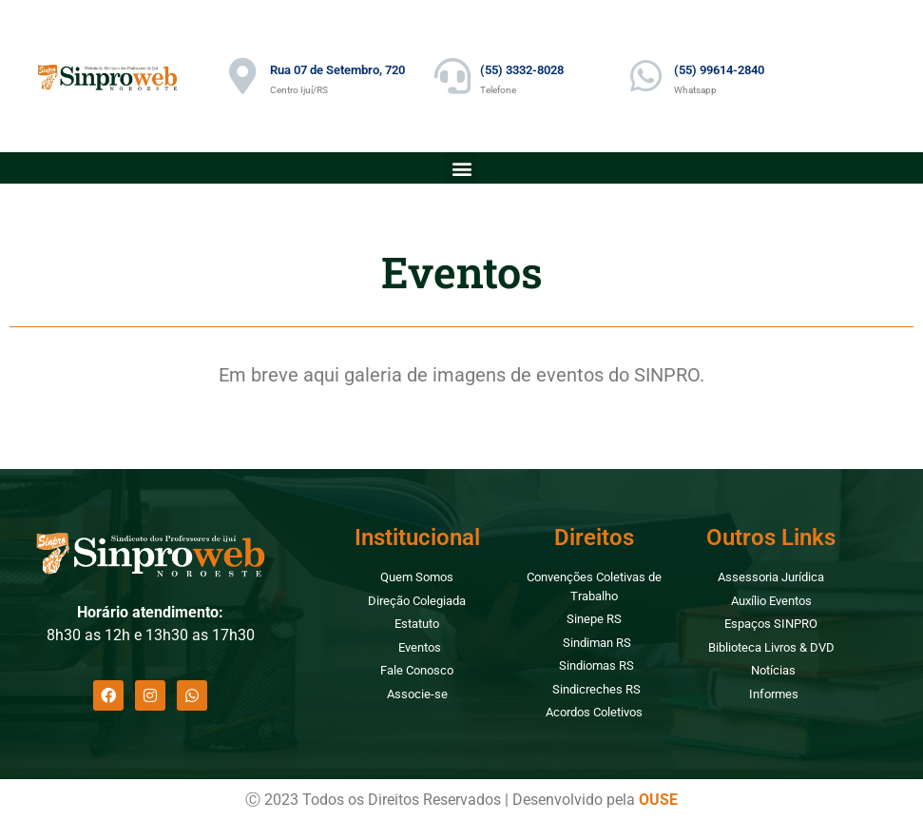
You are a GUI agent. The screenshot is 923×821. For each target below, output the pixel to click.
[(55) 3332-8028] (452, 76)
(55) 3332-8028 (522, 70)
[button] (461, 168)
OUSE (658, 800)
